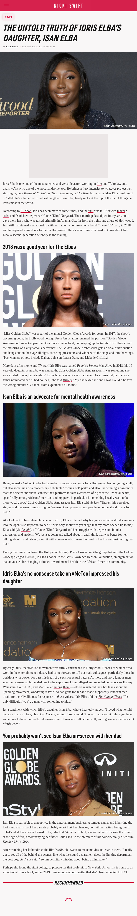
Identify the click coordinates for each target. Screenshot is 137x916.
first (90, 211)
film (99, 183)
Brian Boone (12, 46)
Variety (50, 714)
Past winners (12, 357)
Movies (8, 17)
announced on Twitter (71, 872)
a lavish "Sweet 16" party (104, 225)
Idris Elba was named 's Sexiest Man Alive (80, 365)
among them (62, 687)
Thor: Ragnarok (61, 193)
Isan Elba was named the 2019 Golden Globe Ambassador (63, 370)
